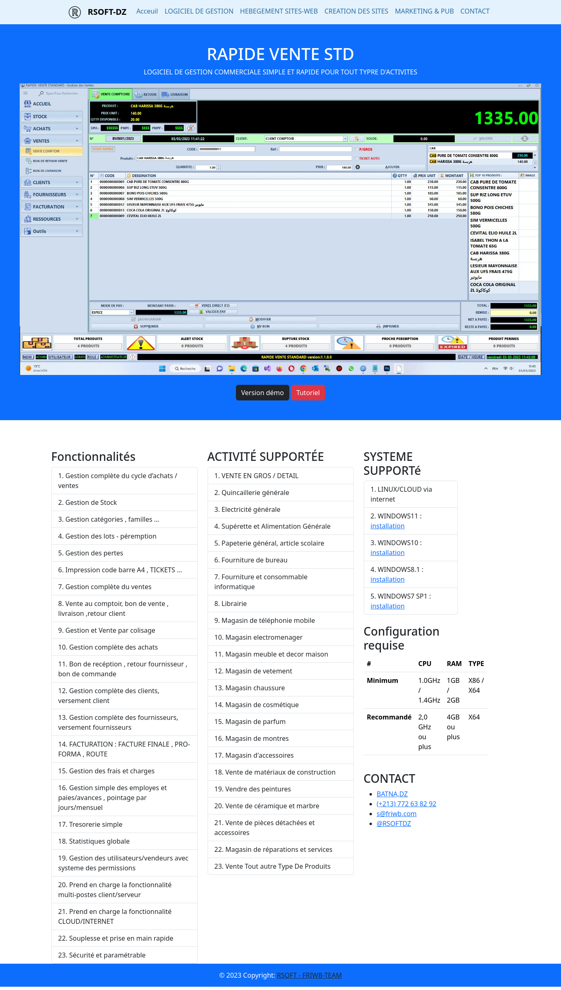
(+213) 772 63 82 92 (406, 803)
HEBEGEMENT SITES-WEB (279, 11)
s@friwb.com (397, 813)
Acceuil (147, 11)
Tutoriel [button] (308, 392)
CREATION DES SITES (356, 11)
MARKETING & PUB (424, 11)
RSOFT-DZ (107, 11)
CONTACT (474, 11)
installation (388, 525)
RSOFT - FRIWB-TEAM (309, 975)
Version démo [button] (262, 392)
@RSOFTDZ (394, 823)
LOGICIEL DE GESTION (198, 11)
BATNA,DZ (392, 793)
